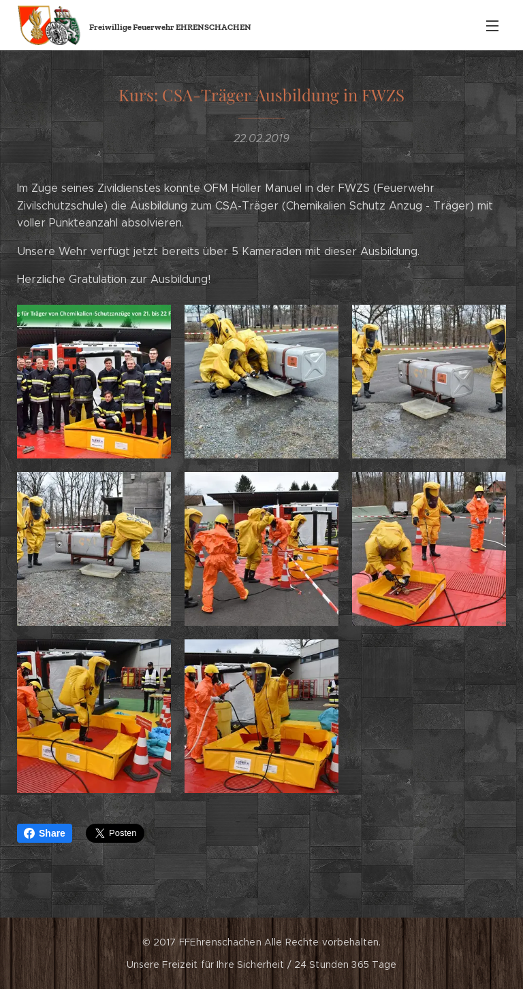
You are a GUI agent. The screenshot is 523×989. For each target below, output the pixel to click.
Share (44, 833)
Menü (492, 26)
